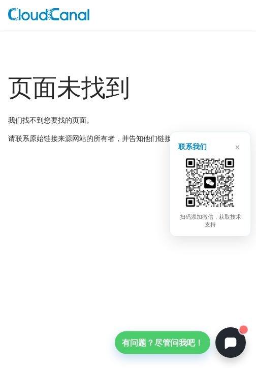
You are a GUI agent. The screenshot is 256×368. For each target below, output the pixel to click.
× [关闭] (237, 145)
